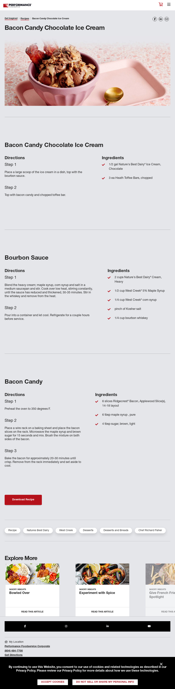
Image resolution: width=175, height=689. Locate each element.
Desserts (88, 530)
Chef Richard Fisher (150, 530)
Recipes (25, 19)
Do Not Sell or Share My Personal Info (105, 682)
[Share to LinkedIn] (107, 626)
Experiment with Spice (97, 593)
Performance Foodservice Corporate (27, 646)
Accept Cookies (52, 682)
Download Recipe (23, 499)
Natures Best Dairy (38, 530)
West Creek (66, 530)
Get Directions (14, 655)
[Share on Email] (166, 19)
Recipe (12, 530)
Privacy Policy (25, 671)
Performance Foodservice (18, 6)
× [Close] (161, 664)
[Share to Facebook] (25, 626)
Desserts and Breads (116, 530)
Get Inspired (11, 18)
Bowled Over (19, 593)
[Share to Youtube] (149, 626)
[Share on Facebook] (155, 19)
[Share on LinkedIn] (161, 19)
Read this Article (32, 612)
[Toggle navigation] (169, 5)
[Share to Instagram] (66, 626)
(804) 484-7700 (14, 651)
